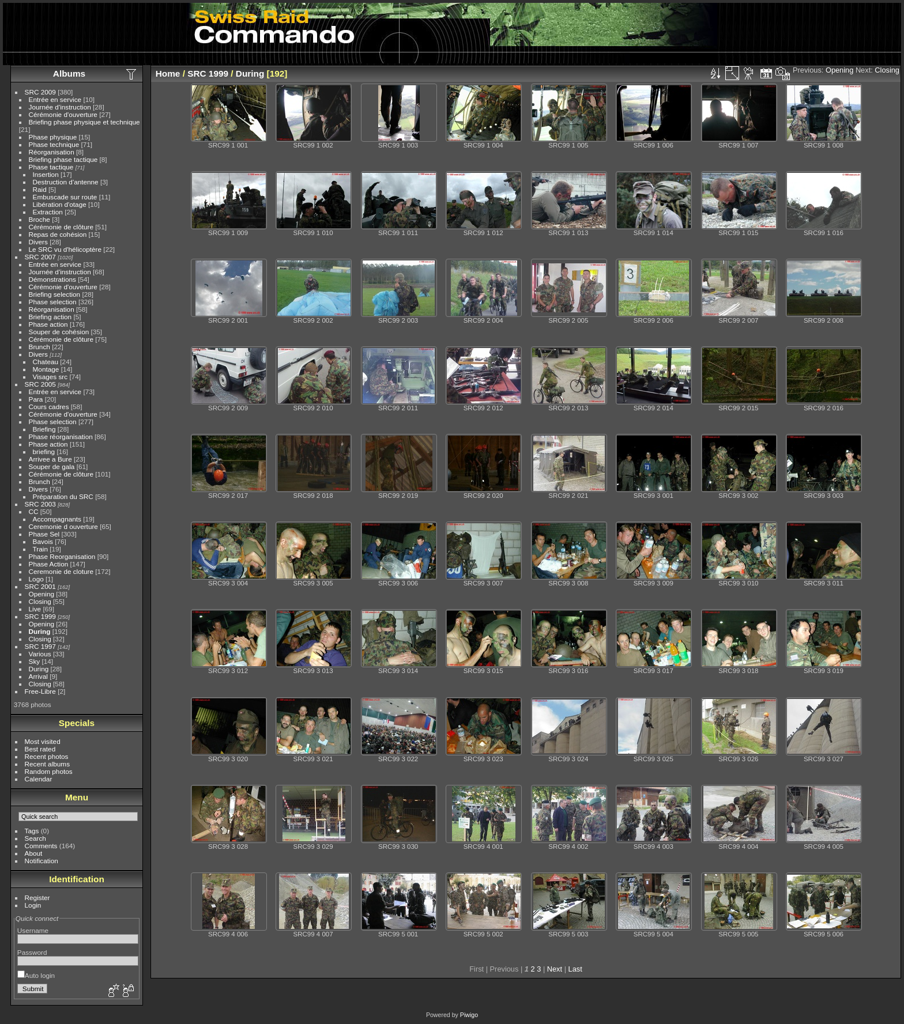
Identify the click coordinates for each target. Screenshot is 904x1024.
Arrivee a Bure (50, 459)
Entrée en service (55, 99)
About (34, 853)
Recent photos (47, 756)
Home (168, 73)
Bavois (43, 541)
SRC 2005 (40, 384)
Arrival (38, 676)
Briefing (44, 429)
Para (36, 399)
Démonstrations (52, 279)
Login (33, 905)
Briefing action (50, 316)
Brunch (39, 346)
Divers (38, 241)
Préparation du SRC (63, 496)
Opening (41, 594)
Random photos (49, 771)
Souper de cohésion (59, 331)
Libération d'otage (59, 204)
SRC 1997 (40, 646)
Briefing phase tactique (63, 159)
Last (575, 969)
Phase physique (53, 137)
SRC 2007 (40, 256)
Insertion (46, 174)
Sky (34, 661)
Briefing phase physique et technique (84, 122)
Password (32, 952)
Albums (69, 73)
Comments (41, 845)
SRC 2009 (40, 92)
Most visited (43, 741)
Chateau (45, 361)
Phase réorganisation (61, 436)
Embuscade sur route (65, 197)
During (40, 631)
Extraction (48, 212)
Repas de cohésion (58, 234)
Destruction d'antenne (66, 182)
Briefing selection (55, 294)
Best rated (40, 749)
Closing (40, 601)
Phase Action (49, 564)
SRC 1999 (40, 616)
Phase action (48, 324)
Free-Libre (40, 691)
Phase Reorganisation (62, 556)
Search (35, 838)
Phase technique (54, 144)
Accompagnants (57, 519)
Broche (39, 219)
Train (40, 549)
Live (35, 609)
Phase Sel (44, 534)
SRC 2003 (40, 504)
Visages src (50, 376)
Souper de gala (52, 466)
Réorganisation (51, 152)
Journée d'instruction (60, 107)
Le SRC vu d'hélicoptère (65, 249)
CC (34, 511)
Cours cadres (49, 406)
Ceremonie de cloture (61, 571)
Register (37, 897)
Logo (36, 579)
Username (32, 930)
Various (40, 654)
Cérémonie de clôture (61, 227)
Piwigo (469, 1014)
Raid (40, 189)
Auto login (36, 975)
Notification (41, 860)
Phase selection (53, 301)
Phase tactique (51, 167)
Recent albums (47, 764)
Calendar (38, 779)
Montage (46, 369)
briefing (44, 451)
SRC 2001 (40, 586)
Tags (32, 830)
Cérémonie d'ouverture (63, 114)
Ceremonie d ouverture (63, 526)
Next (554, 969)
